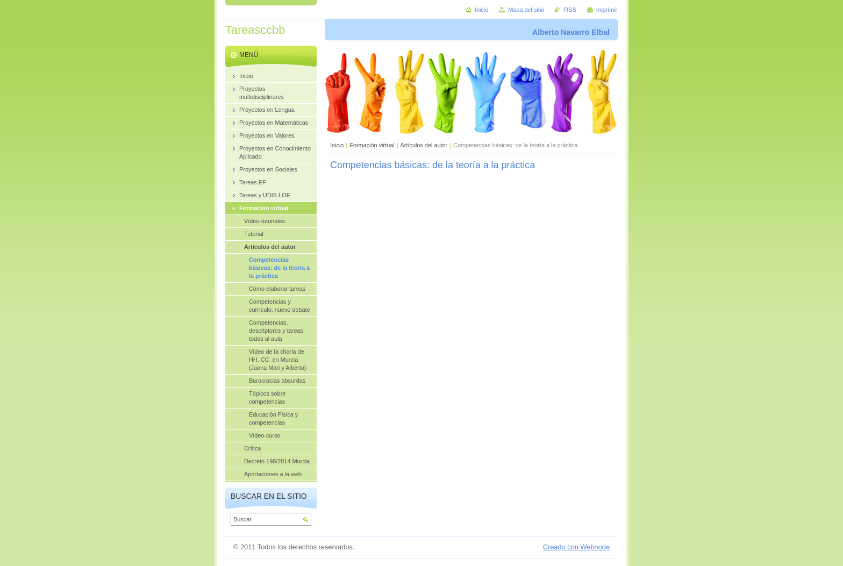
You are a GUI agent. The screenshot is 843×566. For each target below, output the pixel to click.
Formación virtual (371, 145)
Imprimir (606, 9)
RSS (570, 9)
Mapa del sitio (526, 9)
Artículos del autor (424, 145)
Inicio (337, 145)
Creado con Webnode (576, 547)
